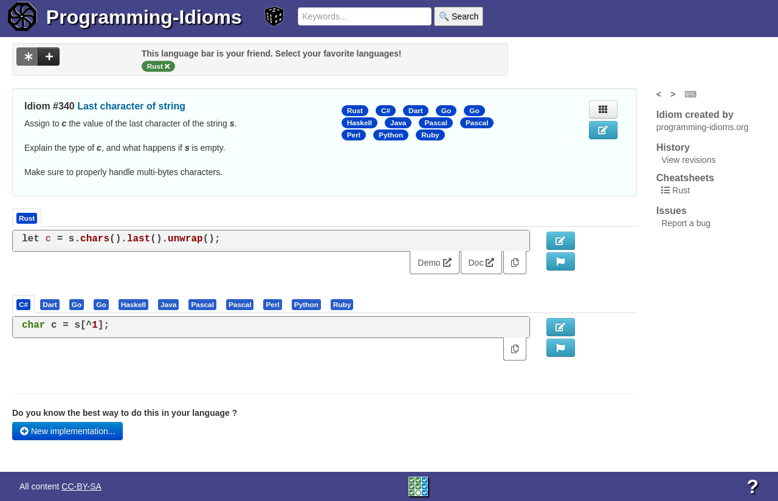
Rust (355, 110)
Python (391, 135)
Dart (415, 110)
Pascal (435, 123)
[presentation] (23, 304)
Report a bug (686, 223)
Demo (434, 263)
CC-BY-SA (81, 486)
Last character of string (131, 106)
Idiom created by (695, 114)
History (673, 147)
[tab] (24, 304)
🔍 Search (458, 16)
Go (446, 110)
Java (398, 123)
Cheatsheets (685, 178)
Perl (353, 135)
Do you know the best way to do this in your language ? (124, 413)
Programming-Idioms (144, 17)
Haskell (359, 123)
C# (385, 110)
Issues (671, 211)
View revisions (688, 160)
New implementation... (67, 431)
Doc (482, 263)
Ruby (430, 135)
